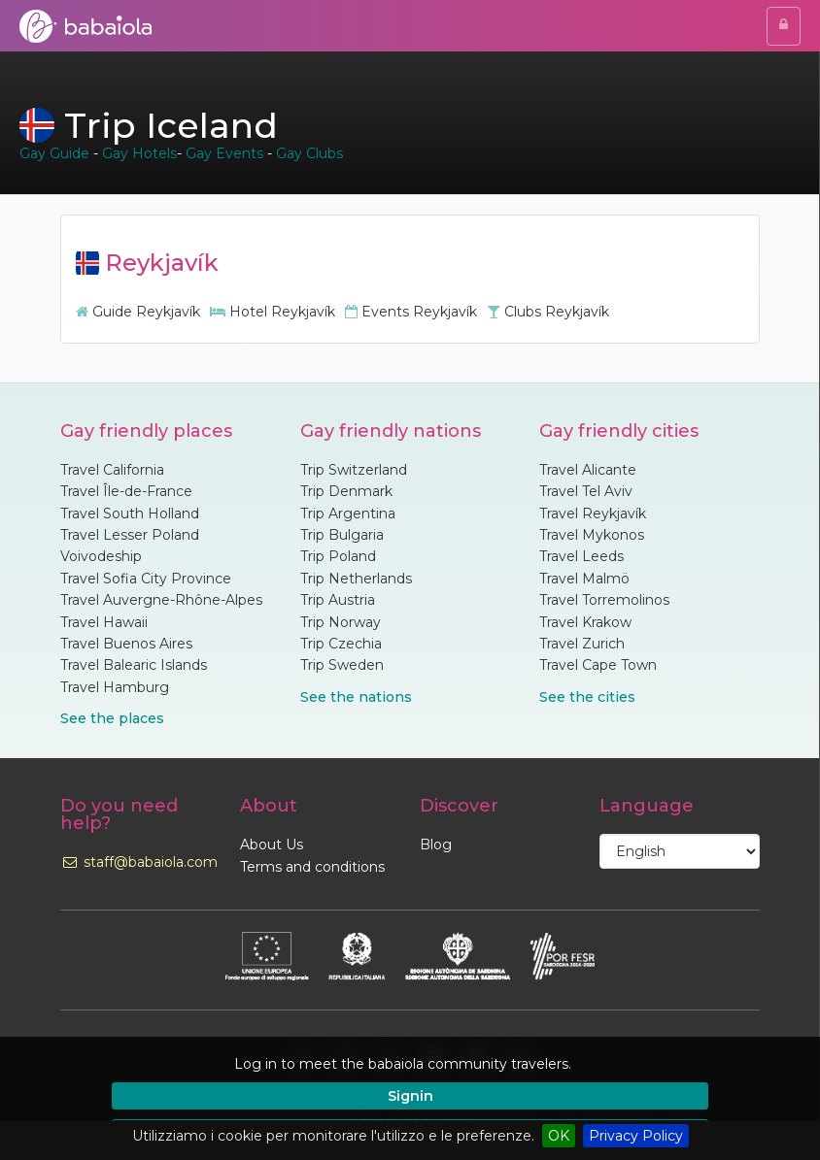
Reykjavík (147, 263)
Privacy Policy (636, 1135)
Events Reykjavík (411, 311)
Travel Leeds (581, 556)
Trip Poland (338, 556)
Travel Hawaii (104, 622)
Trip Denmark (346, 491)
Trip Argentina (347, 513)
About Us (271, 844)
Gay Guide (54, 153)
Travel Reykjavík (592, 513)
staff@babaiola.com (139, 862)
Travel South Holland (129, 513)
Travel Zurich (582, 643)
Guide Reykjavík (138, 311)
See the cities (587, 697)
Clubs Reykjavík (548, 311)
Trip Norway (340, 622)
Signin (410, 1096)
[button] (717, 1064)
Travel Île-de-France (126, 491)
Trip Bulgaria (342, 535)
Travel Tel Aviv (585, 491)
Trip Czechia (341, 643)
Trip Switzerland (353, 470)
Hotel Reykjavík (272, 311)
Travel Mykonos (591, 535)
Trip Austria (337, 600)
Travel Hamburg (114, 687)
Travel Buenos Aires (126, 643)
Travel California (112, 470)
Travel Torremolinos (604, 600)
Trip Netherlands (356, 578)
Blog (436, 844)
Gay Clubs (309, 153)
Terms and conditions (312, 867)
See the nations (356, 697)
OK (558, 1135)
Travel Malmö (584, 578)
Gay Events (224, 153)
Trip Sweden (342, 665)
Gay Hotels (139, 153)
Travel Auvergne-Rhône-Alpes (161, 600)
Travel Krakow (585, 622)
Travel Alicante (587, 470)
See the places (112, 718)
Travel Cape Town (598, 665)
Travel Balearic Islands (133, 665)
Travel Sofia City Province (145, 578)
